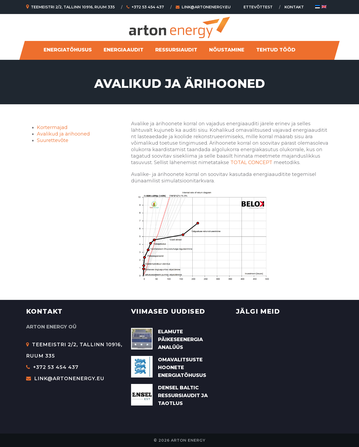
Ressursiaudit (176, 50)
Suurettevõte (52, 140)
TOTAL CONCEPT (251, 162)
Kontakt (294, 7)
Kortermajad (52, 127)
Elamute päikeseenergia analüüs (180, 339)
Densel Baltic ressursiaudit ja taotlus (183, 395)
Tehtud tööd (275, 50)
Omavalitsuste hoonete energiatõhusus (182, 367)
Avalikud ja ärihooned (63, 134)
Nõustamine (226, 50)
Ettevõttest (258, 7)
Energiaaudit (123, 50)
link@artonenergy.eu (203, 7)
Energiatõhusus (68, 50)
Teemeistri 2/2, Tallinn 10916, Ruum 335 (70, 7)
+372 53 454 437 (145, 7)
